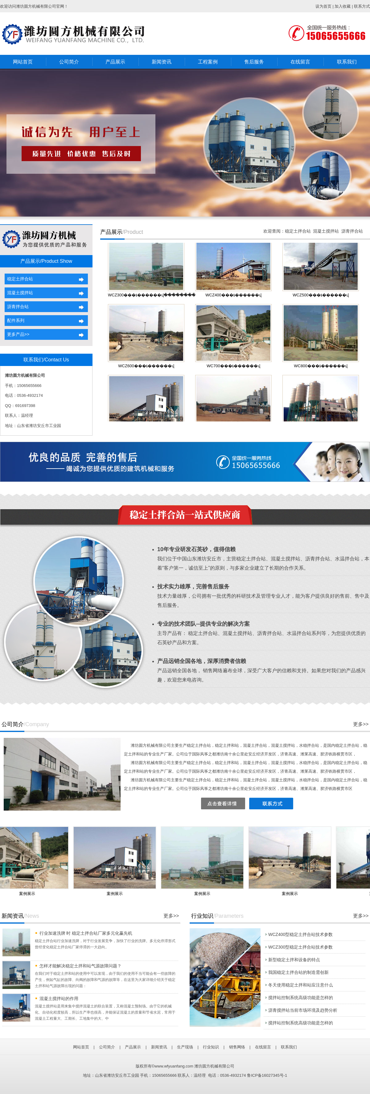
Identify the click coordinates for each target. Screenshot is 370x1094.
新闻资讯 (161, 61)
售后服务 (254, 61)
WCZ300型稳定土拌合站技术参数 (300, 947)
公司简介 (69, 61)
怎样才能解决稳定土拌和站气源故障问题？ (80, 965)
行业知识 (211, 1047)
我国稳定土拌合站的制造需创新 (298, 972)
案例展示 (29, 893)
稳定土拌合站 (19, 278)
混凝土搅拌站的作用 (58, 998)
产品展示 (115, 61)
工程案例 (208, 61)
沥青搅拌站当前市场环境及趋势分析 (302, 1010)
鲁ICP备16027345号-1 (267, 1075)
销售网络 (237, 1047)
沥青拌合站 (17, 306)
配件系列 (14, 320)
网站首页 (23, 61)
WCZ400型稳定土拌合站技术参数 (300, 934)
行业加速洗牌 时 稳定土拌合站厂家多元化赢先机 (86, 933)
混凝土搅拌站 (19, 292)
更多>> (361, 724)
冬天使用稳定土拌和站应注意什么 (300, 984)
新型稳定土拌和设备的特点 (294, 959)
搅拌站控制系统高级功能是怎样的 (300, 997)
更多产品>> (17, 334)
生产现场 (185, 1047)
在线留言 (300, 61)
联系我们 (347, 61)
